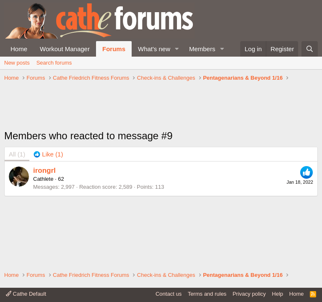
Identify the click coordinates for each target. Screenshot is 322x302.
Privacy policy (249, 294)
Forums (113, 48)
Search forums (54, 63)
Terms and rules (207, 294)
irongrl (44, 170)
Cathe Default (26, 294)
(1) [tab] (17, 154)
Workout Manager (65, 48)
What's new (154, 48)
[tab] (48, 154)
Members (202, 48)
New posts (17, 63)
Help (277, 294)
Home (18, 48)
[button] (177, 49)
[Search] (309, 49)
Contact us (169, 294)
